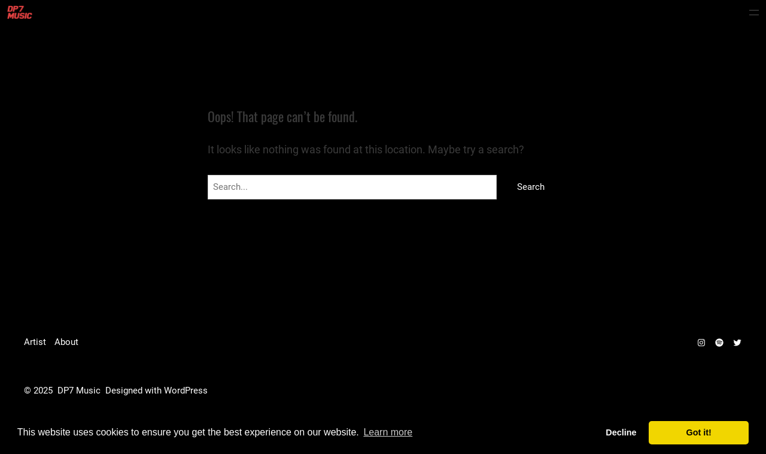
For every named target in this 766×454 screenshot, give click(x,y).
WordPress (186, 390)
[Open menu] (754, 12)
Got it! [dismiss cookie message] (699, 432)
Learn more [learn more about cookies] (387, 432)
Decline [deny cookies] (621, 432)
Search (531, 186)
